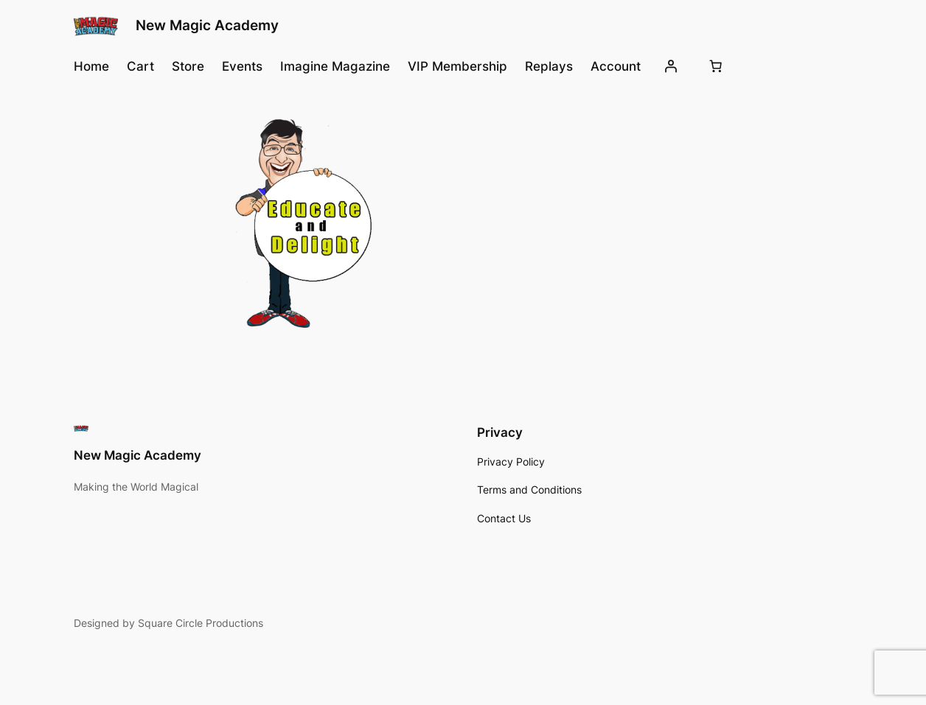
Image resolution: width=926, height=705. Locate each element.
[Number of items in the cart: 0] (715, 66)
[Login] (670, 66)
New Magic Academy (207, 25)
